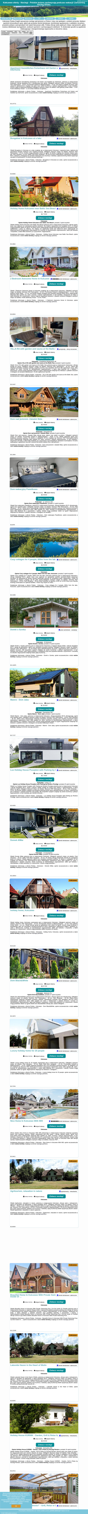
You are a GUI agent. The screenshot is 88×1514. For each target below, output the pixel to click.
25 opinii (67, 788)
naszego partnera (70, 97)
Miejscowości (28, 18)
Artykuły (71, 18)
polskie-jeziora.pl (82, 1)
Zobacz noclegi (56, 79)
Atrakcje (60, 18)
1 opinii (53, 718)
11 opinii (55, 508)
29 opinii (51, 858)
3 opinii (65, 578)
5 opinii (63, 367)
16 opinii (68, 1454)
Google (5, 1495)
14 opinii (51, 648)
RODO (20, 1503)
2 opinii (62, 227)
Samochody (50, 18)
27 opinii (52, 999)
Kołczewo (73, 38)
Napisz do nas (65, 1510)
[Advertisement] (44, 1246)
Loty (39, 18)
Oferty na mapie (18, 18)
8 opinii (57, 437)
